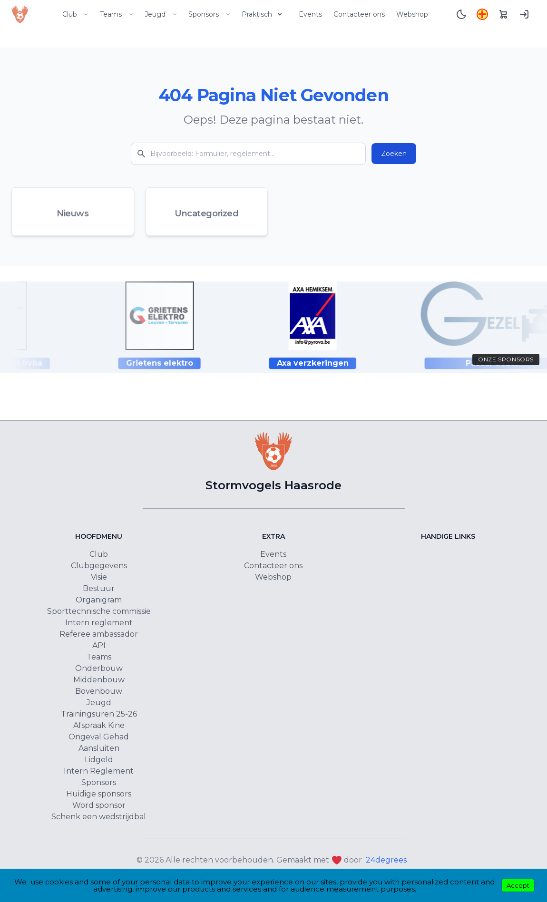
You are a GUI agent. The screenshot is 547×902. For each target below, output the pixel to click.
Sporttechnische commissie (99, 611)
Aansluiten (98, 748)
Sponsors (209, 14)
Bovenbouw (98, 691)
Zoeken (394, 153)
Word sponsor (99, 805)
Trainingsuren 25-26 (99, 713)
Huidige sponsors (98, 793)
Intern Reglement (99, 771)
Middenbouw (99, 679)
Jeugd (161, 14)
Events (310, 14)
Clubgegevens (99, 565)
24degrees (386, 859)
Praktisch (262, 14)
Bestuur (99, 588)
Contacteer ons (359, 14)
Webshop (412, 14)
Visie (99, 577)
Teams (116, 14)
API (99, 645)
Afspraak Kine (99, 725)
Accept (518, 885)
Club (75, 14)
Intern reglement (99, 622)
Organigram (99, 599)
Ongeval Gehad (98, 736)
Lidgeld (99, 759)
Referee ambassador (98, 634)
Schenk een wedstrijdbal (98, 816)
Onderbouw (99, 668)
